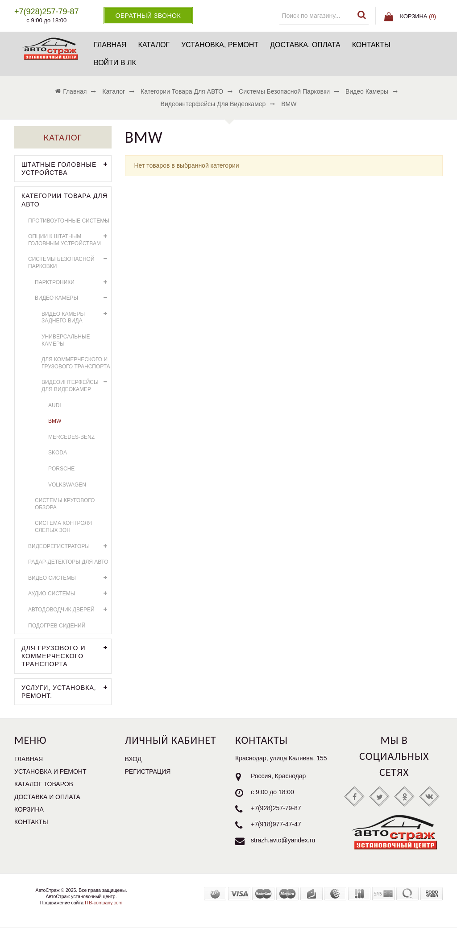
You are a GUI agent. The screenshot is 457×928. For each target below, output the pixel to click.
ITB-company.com (102, 902)
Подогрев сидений (56, 626)
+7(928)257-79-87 (276, 808)
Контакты (371, 45)
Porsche (61, 469)
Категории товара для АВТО (66, 198)
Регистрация (148, 771)
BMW (54, 421)
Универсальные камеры (66, 340)
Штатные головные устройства (66, 167)
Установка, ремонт (219, 45)
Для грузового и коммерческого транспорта (66, 655)
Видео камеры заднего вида (76, 316)
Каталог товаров (43, 784)
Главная (110, 45)
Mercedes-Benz (71, 437)
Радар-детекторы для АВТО (68, 562)
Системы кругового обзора (65, 504)
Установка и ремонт (50, 771)
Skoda (57, 453)
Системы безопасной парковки (69, 261)
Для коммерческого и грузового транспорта (76, 363)
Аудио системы (69, 593)
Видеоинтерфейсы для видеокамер (76, 384)
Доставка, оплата (305, 45)
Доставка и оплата (47, 796)
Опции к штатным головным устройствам (69, 239)
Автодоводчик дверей (69, 609)
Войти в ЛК (115, 62)
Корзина (29, 809)
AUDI (54, 405)
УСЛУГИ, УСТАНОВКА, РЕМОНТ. (66, 690)
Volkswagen (67, 485)
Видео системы (69, 578)
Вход (133, 759)
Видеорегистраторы (69, 546)
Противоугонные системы (69, 221)
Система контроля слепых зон (63, 526)
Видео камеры (73, 298)
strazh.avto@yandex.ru (283, 840)
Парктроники (73, 282)
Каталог (154, 45)
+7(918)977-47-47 (276, 824)
